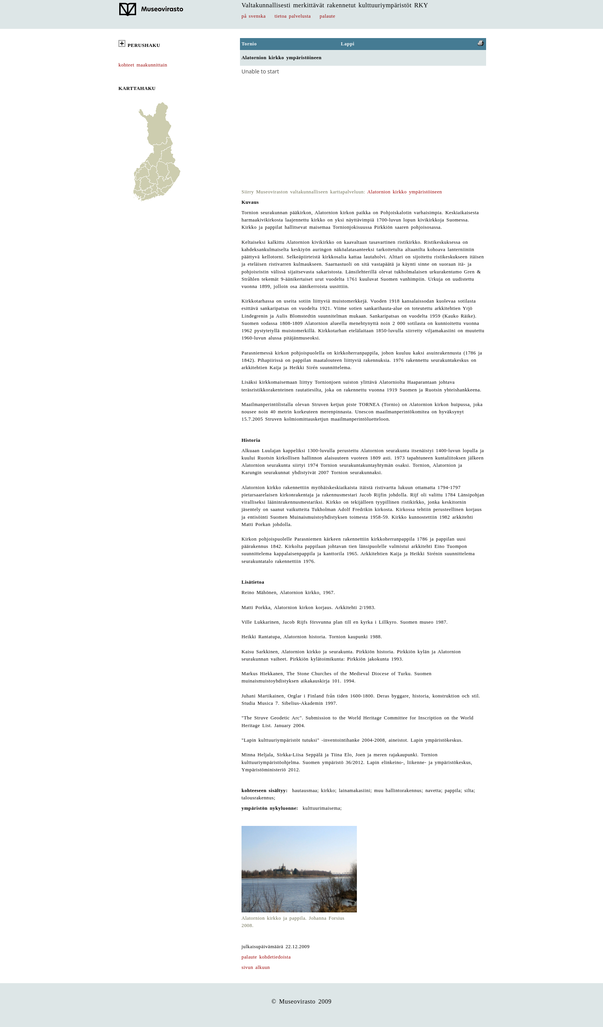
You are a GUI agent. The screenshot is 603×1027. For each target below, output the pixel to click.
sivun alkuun (256, 967)
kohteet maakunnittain (142, 65)
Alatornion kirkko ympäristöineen (404, 192)
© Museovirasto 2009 (302, 1001)
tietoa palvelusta (293, 16)
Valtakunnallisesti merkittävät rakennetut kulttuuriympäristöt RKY (335, 5)
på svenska (254, 16)
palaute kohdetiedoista (266, 957)
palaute (327, 16)
